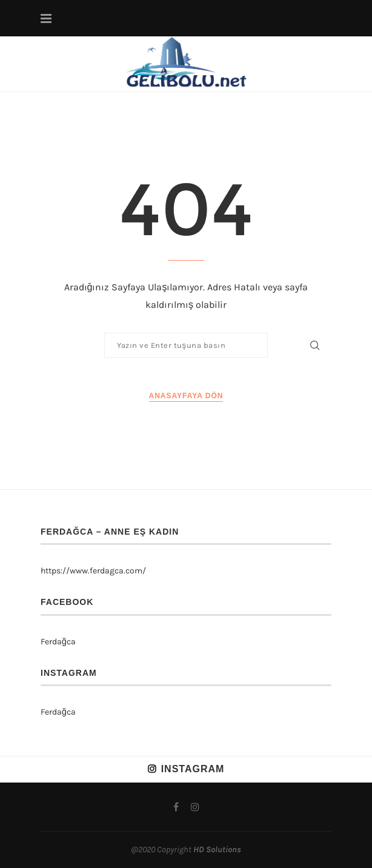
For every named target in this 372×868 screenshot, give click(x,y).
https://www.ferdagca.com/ (93, 571)
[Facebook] (176, 807)
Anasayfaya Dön (186, 396)
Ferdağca (58, 641)
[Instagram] (195, 807)
